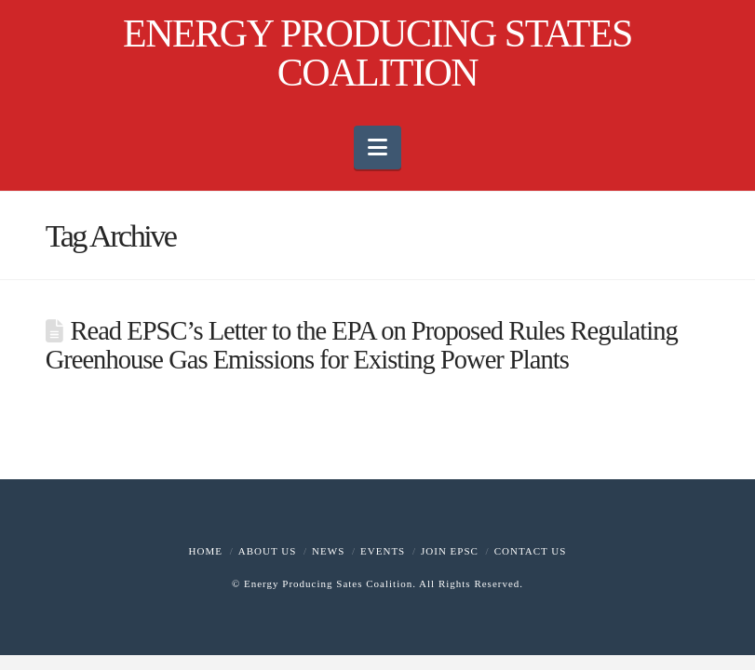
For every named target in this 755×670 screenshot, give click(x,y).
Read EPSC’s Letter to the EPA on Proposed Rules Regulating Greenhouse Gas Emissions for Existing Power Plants (362, 345)
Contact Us (530, 550)
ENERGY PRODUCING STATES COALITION (377, 53)
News (328, 550)
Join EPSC (450, 550)
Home (205, 550)
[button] (377, 147)
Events (382, 550)
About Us (267, 550)
